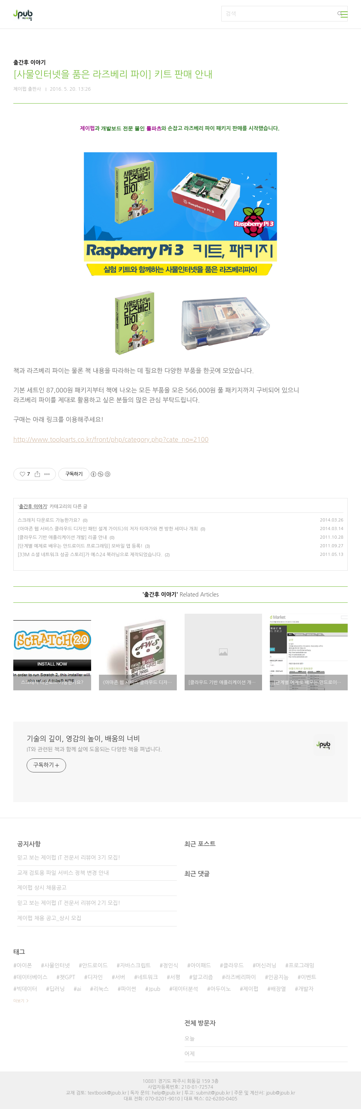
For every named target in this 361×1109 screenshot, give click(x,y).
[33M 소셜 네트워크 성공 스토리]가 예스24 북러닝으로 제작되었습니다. (90, 554)
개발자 (305, 989)
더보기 (18, 1001)
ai (79, 989)
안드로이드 (95, 965)
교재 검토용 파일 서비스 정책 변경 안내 (63, 873)
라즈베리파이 (240, 977)
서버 (120, 977)
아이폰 (24, 965)
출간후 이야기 (33, 506)
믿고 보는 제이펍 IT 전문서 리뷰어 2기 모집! (68, 903)
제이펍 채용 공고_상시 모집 (49, 918)
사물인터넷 (57, 965)
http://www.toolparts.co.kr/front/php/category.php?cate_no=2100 (110, 439)
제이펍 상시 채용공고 (41, 887)
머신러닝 (266, 965)
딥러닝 (57, 989)
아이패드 (200, 965)
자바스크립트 (135, 965)
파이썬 (128, 989)
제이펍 (250, 989)
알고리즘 (202, 977)
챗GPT (67, 977)
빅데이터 (26, 989)
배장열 (278, 989)
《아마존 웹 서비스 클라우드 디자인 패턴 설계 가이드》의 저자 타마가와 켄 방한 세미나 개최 (108, 529)
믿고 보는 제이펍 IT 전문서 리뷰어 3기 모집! (68, 857)
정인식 (170, 965)
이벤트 (308, 977)
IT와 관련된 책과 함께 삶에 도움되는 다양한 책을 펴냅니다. (94, 749)
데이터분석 (185, 989)
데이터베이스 (31, 977)
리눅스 (101, 989)
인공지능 (278, 977)
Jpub (154, 989)
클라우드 (233, 965)
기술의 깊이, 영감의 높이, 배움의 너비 (83, 738)
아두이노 (220, 989)
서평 (175, 977)
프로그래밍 (301, 965)
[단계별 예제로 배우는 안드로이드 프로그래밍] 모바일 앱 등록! (80, 546)
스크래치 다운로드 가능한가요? (49, 520)
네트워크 (147, 977)
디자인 (94, 977)
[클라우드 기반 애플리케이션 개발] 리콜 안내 (62, 537)
